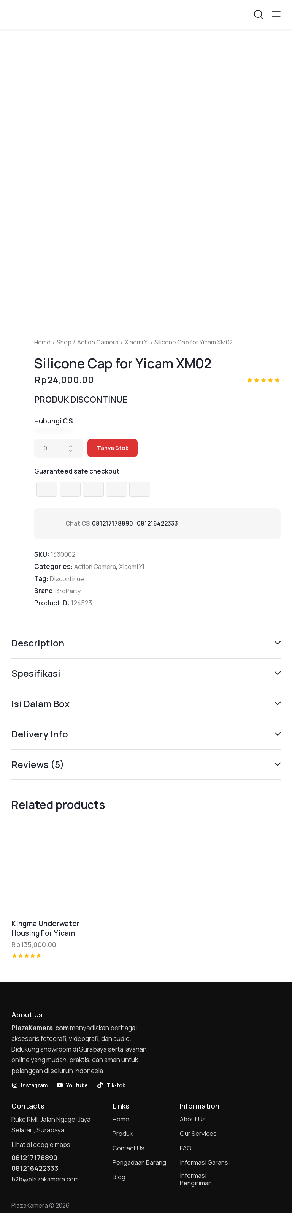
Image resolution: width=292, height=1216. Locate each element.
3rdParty (68, 591)
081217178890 (112, 524)
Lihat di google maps (41, 1146)
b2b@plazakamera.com (46, 1181)
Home (42, 342)
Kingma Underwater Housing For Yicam (45, 929)
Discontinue (67, 579)
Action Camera (98, 342)
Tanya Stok (113, 448)
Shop (64, 342)
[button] (276, 13)
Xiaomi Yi (137, 342)
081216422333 (158, 524)
